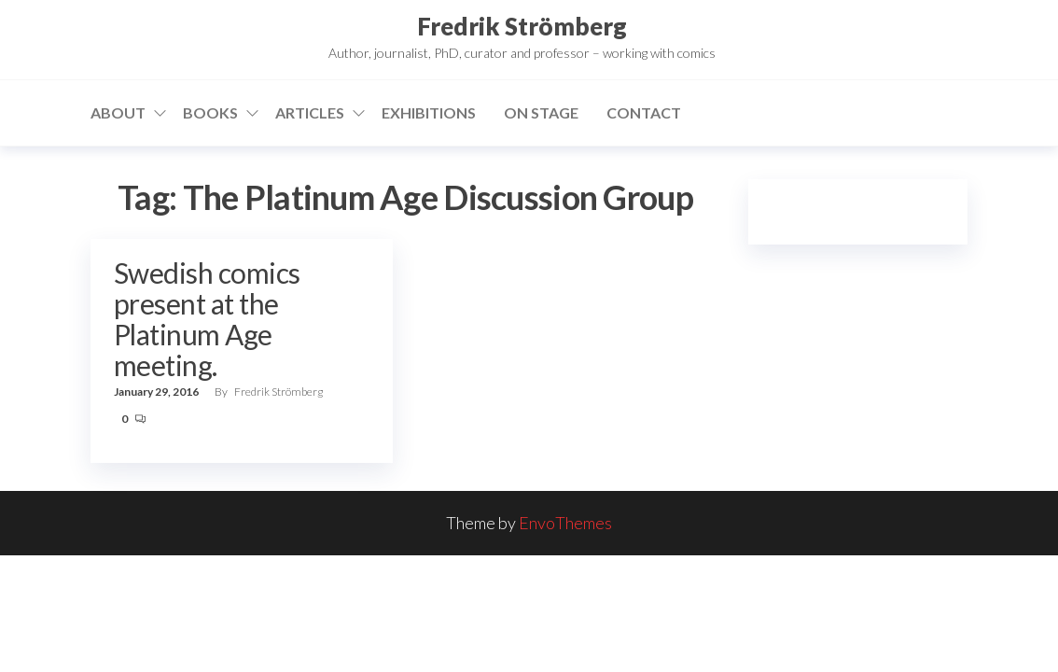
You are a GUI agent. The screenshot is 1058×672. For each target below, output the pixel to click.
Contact (643, 112)
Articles (309, 112)
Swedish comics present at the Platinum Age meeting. (207, 319)
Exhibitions (429, 112)
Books (210, 112)
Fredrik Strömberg (522, 26)
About (118, 112)
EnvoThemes (565, 522)
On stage (541, 112)
